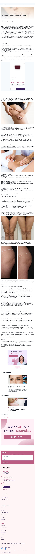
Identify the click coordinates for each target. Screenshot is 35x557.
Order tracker (3, 519)
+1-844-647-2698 (6, 473)
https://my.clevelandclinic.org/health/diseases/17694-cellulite (19, 342)
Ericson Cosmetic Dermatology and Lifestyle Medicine (18, 280)
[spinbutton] (13, 89)
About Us (2, 507)
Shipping (2, 534)
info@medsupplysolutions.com (8, 477)
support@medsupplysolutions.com (9, 480)
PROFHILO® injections (5, 499)
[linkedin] (8, 417)
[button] (11, 89)
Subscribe (5, 462)
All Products (3, 510)
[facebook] (2, 417)
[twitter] (5, 417)
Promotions (3, 517)
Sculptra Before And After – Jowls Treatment (16, 387)
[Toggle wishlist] (24, 63)
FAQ (1, 537)
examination (3, 205)
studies (2, 201)
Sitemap (2, 539)
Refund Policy (3, 532)
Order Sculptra (3, 59)
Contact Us (3, 525)
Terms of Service (4, 527)
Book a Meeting (6, 486)
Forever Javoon (11, 240)
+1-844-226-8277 (6, 472)
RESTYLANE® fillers (4, 497)
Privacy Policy (3, 530)
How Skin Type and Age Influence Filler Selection (17, 410)
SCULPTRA (17, 367)
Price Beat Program (4, 512)
